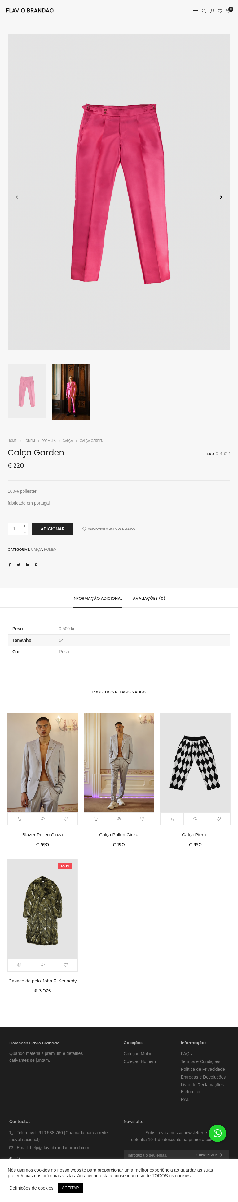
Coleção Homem (140, 1061)
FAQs (186, 1053)
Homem (29, 440)
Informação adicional (97, 598)
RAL (185, 1099)
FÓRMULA (49, 440)
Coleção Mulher (139, 1053)
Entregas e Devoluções (203, 1077)
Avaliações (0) (149, 598)
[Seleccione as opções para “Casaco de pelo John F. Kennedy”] (19, 965)
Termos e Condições (201, 1061)
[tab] (97, 598)
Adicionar (53, 529)
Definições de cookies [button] (31, 1188)
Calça (68, 440)
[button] (221, 197)
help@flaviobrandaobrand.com (59, 1147)
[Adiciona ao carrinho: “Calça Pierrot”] (172, 819)
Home (12, 440)
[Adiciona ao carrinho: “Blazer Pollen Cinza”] (19, 819)
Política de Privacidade (203, 1069)
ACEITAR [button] (70, 1188)
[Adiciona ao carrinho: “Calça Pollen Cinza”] (95, 819)
